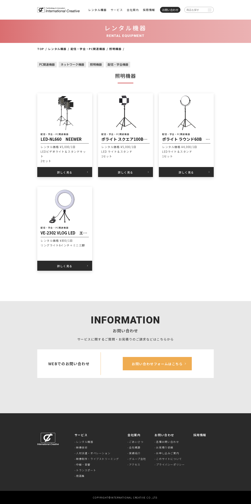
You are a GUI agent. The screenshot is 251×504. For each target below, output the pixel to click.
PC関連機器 (47, 64)
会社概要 (134, 447)
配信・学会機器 (118, 64)
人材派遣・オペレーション (93, 453)
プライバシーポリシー (170, 464)
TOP (40, 49)
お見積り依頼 (164, 447)
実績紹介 (134, 453)
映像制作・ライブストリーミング (97, 459)
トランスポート (86, 470)
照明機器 (115, 49)
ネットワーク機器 (72, 64)
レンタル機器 (97, 10)
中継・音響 (83, 464)
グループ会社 (137, 459)
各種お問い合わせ (167, 441)
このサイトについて (169, 459)
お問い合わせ (164, 435)
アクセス (134, 464)
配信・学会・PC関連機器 (88, 49)
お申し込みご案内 (167, 453)
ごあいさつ (136, 441)
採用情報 (149, 10)
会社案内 (133, 435)
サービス (81, 435)
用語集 (80, 476)
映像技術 (81, 447)
